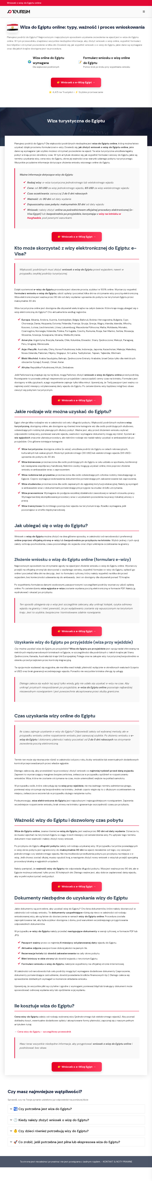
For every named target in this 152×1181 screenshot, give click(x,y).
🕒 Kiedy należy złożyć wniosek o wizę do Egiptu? (49, 1134)
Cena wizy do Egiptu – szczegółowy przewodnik (44, 1041)
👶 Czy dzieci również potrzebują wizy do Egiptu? (49, 1145)
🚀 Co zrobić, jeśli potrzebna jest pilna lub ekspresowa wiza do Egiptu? (65, 1156)
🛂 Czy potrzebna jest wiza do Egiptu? (41, 1123)
